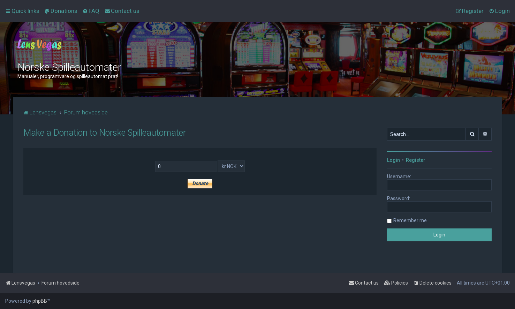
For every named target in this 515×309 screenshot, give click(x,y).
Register (415, 160)
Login (393, 160)
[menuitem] (60, 11)
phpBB (39, 301)
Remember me (410, 220)
